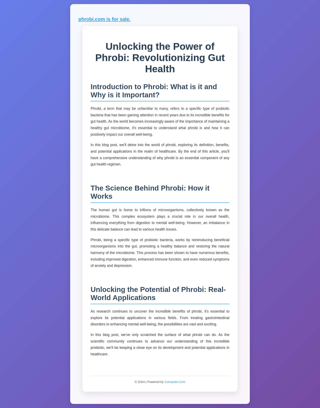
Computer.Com (174, 382)
